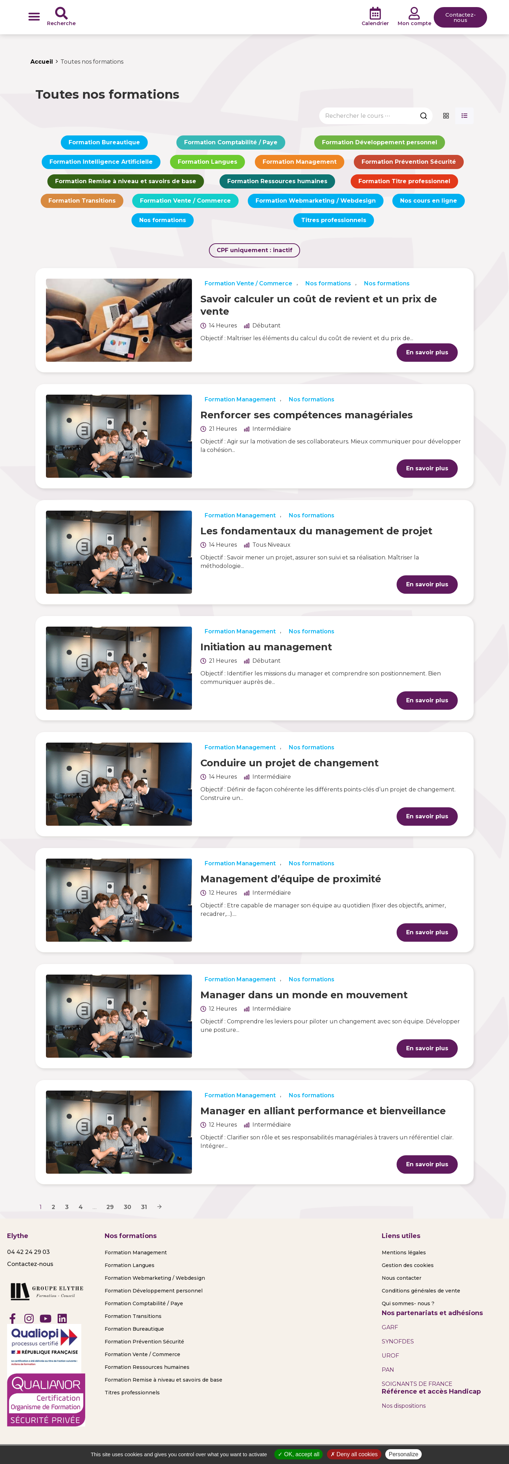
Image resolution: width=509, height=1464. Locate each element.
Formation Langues (207, 161)
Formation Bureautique (104, 142)
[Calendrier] (375, 13)
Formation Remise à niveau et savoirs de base (125, 181)
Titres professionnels (333, 220)
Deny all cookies (354, 1454)
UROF (390, 1355)
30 (127, 1207)
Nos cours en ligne (428, 200)
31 (144, 1207)
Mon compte (414, 23)
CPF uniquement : (254, 250)
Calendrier (375, 23)
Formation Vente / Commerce (185, 200)
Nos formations (162, 220)
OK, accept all (298, 1454)
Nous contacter (401, 1278)
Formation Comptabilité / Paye (230, 142)
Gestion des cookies (408, 1265)
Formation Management (300, 161)
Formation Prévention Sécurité (409, 161)
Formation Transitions (82, 200)
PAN (388, 1369)
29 (110, 1207)
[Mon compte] (414, 13)
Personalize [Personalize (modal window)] (404, 1454)
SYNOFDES (398, 1341)
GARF (390, 1327)
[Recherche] (61, 13)
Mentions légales (404, 1252)
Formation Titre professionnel (404, 181)
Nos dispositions (404, 1405)
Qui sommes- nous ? (408, 1303)
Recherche (61, 23)
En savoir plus (427, 352)
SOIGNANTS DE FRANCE (417, 1384)
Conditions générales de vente (421, 1291)
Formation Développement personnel (379, 142)
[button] (34, 16)
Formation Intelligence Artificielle (101, 161)
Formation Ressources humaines (277, 181)
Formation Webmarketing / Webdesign (316, 200)
